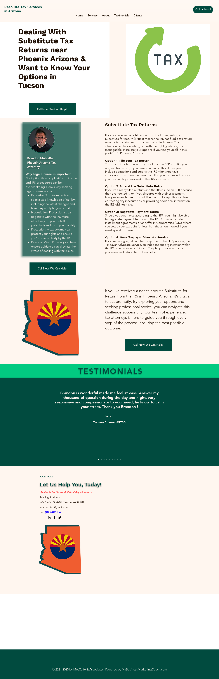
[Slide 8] (117, 459)
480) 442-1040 (54, 512)
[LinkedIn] (49, 517)
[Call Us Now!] (203, 9)
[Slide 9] (120, 459)
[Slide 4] (106, 459)
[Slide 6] (112, 459)
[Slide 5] (109, 459)
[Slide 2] (101, 459)
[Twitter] (60, 517)
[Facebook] (54, 517)
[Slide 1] (98, 459)
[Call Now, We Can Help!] (52, 109)
